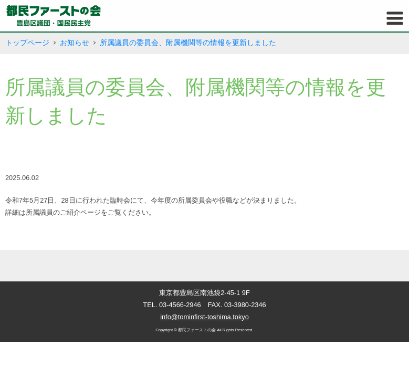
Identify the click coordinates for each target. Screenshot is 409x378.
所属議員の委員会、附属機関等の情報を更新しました (188, 42)
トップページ (27, 42)
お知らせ (74, 42)
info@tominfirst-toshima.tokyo (204, 317)
